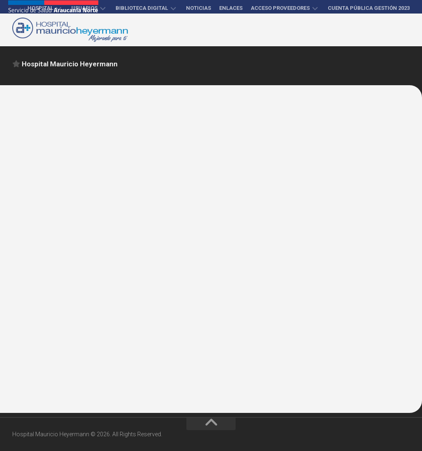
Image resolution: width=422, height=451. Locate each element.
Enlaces (231, 8)
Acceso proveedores (280, 8)
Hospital (40, 8)
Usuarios (84, 8)
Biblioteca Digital (142, 8)
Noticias (198, 8)
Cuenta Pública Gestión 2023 (369, 8)
